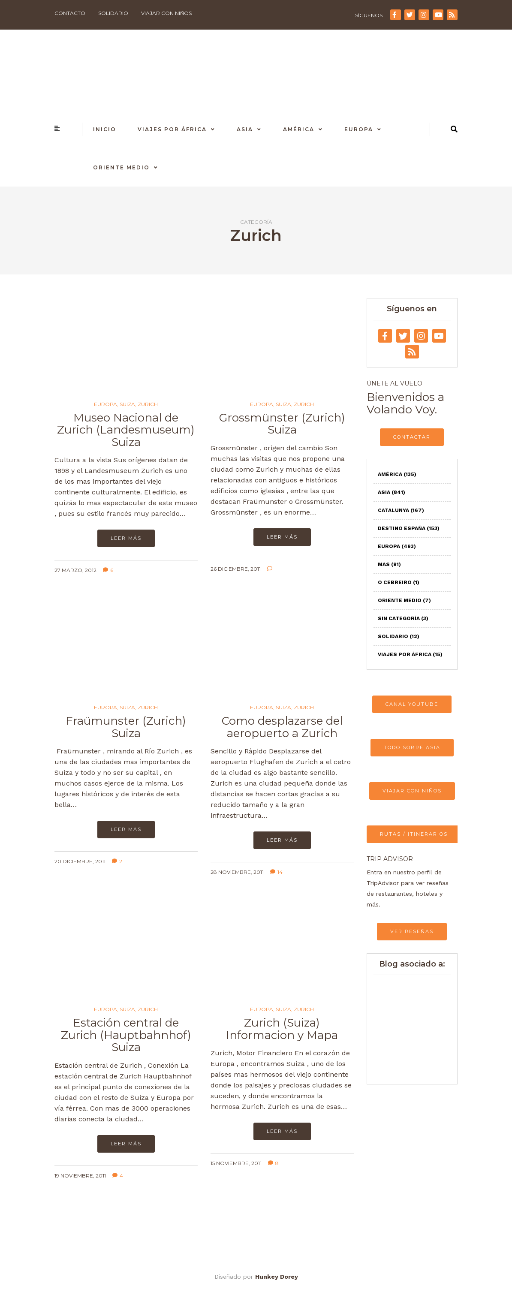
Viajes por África (172, 129)
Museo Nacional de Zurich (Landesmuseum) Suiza (126, 430)
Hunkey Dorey (276, 1276)
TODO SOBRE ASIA (412, 747)
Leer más (126, 538)
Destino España (409, 528)
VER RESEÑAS (412, 931)
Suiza (127, 404)
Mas (389, 564)
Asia (245, 129)
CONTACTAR (412, 437)
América (298, 129)
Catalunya (401, 510)
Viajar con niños (166, 13)
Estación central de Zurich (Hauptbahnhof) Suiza (126, 1035)
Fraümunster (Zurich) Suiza (126, 727)
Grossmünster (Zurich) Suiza (282, 424)
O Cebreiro (398, 582)
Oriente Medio (121, 167)
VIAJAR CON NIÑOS (412, 791)
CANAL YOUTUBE (412, 704)
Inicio (104, 129)
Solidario (113, 13)
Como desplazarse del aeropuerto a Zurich (282, 727)
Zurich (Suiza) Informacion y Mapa (282, 1029)
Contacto (69, 13)
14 (276, 872)
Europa (358, 129)
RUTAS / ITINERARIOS (414, 834)
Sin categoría (403, 618)
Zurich (148, 404)
